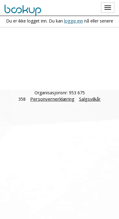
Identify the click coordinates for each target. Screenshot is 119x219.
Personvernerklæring (52, 99)
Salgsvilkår (90, 99)
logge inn (73, 21)
